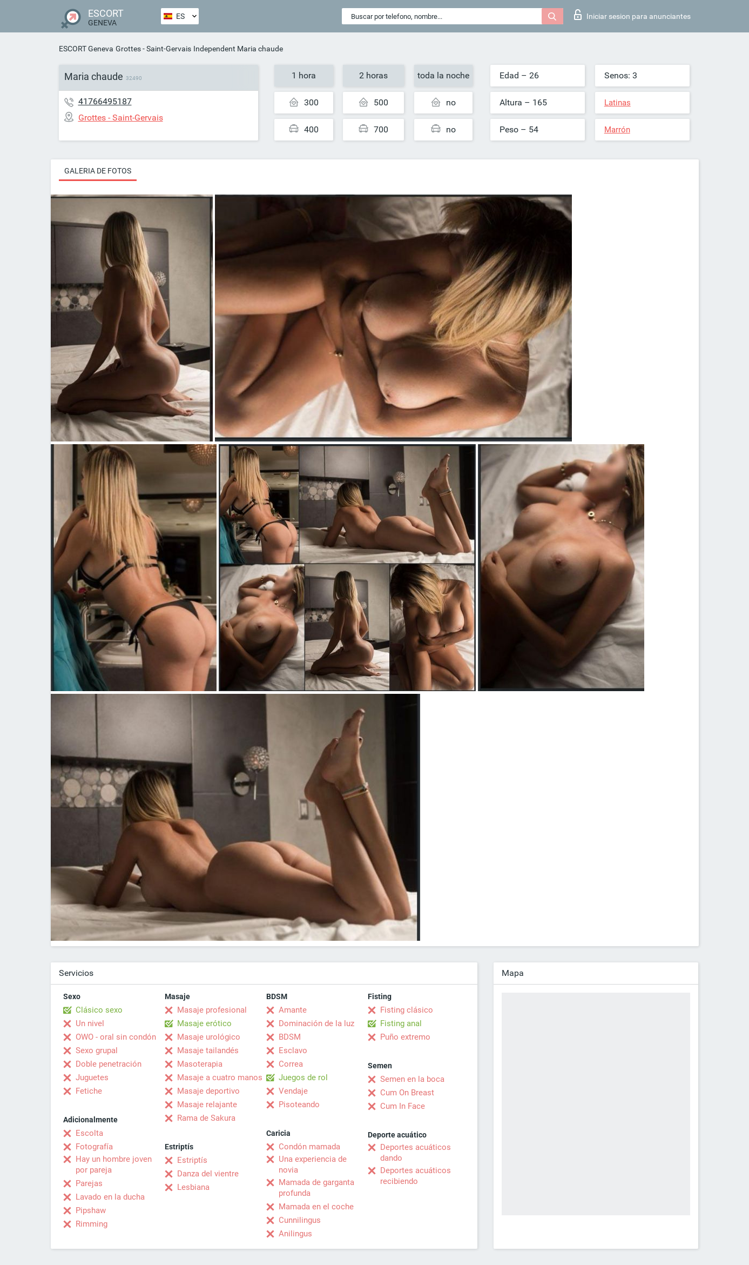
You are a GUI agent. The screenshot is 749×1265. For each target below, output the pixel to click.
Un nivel (90, 1023)
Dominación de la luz (316, 1023)
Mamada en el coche (316, 1207)
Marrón (617, 130)
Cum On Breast (407, 1092)
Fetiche (89, 1091)
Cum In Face (402, 1106)
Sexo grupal (97, 1050)
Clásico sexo (99, 1010)
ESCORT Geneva (86, 48)
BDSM (290, 1037)
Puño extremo (405, 1037)
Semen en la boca (412, 1079)
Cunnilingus (300, 1220)
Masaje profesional (212, 1010)
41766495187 (105, 101)
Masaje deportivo (208, 1091)
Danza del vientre (208, 1174)
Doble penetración (108, 1064)
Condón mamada (309, 1147)
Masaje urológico (208, 1037)
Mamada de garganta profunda (316, 1187)
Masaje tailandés (208, 1050)
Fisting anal (401, 1023)
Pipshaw (91, 1210)
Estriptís (192, 1160)
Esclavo (293, 1050)
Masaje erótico (204, 1023)
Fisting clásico (406, 1010)
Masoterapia (199, 1064)
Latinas (617, 103)
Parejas (89, 1183)
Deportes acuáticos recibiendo (415, 1176)
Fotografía (94, 1147)
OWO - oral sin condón (116, 1037)
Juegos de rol (303, 1077)
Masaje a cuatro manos (219, 1077)
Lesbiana (193, 1187)
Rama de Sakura (206, 1118)
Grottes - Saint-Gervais (153, 48)
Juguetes (92, 1077)
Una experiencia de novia (313, 1164)
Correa (291, 1064)
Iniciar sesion (632, 15)
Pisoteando (299, 1104)
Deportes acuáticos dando (415, 1152)
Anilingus (295, 1234)
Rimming (91, 1224)
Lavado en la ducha (110, 1197)
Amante (293, 1010)
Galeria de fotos (97, 170)
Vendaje (293, 1091)
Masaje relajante (207, 1104)
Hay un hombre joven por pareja (114, 1164)
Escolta (89, 1133)
